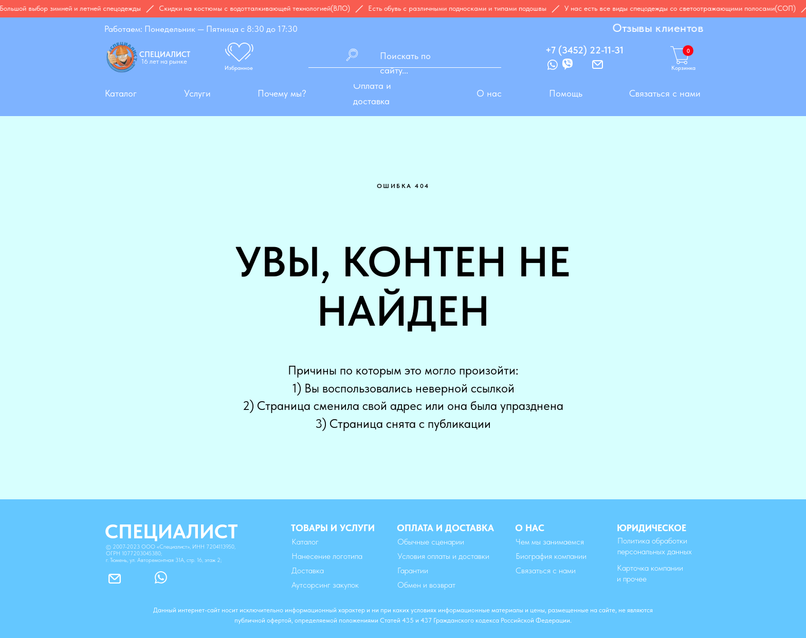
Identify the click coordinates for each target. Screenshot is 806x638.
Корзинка (683, 68)
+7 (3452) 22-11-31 (584, 50)
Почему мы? (282, 93)
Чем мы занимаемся (550, 542)
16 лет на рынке (164, 61)
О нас (489, 93)
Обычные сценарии (430, 542)
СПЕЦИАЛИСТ (164, 54)
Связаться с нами (665, 93)
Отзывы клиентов (658, 27)
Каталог (121, 93)
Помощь (565, 93)
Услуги (197, 93)
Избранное (239, 68)
